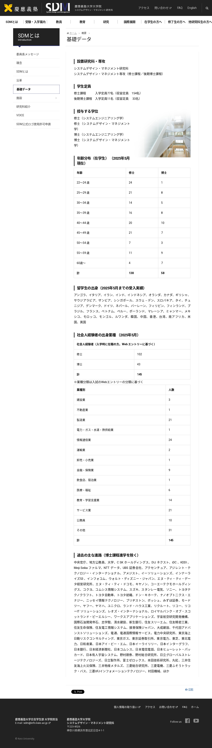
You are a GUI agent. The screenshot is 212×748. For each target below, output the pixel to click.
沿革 (19, 80)
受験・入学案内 (35, 22)
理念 (19, 62)
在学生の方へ (153, 22)
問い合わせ (162, 7)
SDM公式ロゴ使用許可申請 (33, 124)
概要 (84, 33)
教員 (59, 22)
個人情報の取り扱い (127, 707)
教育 (82, 22)
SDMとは (12, 22)
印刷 (189, 689)
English (192, 7)
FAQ (180, 7)
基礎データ (24, 89)
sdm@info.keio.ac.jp (36, 722)
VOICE (20, 115)
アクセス (143, 7)
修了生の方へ (176, 22)
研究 (106, 22)
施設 (19, 98)
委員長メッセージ (27, 54)
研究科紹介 (23, 106)
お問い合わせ (168, 707)
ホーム (72, 33)
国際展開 (129, 22)
